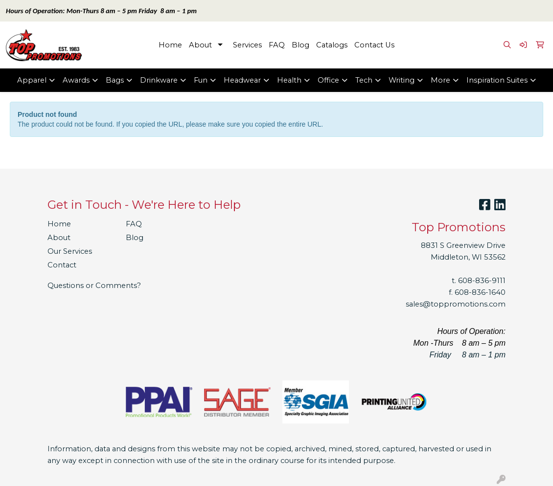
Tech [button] (363, 80)
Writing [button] (402, 80)
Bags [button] (115, 80)
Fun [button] (200, 80)
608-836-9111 (482, 280)
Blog (300, 45)
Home (170, 45)
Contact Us (374, 45)
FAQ (277, 45)
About (200, 45)
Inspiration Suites (497, 80)
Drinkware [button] (159, 80)
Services (247, 45)
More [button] (440, 80)
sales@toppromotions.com (456, 304)
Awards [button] (76, 80)
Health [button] (289, 80)
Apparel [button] (31, 80)
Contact (61, 265)
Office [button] (328, 80)
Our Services (69, 251)
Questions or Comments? (94, 285)
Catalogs (331, 45)
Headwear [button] (242, 80)
